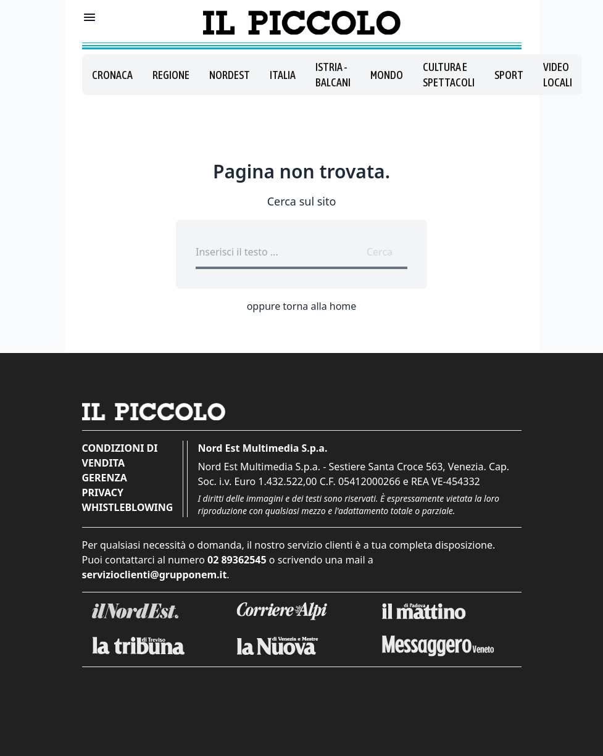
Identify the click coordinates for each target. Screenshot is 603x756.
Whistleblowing (127, 507)
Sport (508, 75)
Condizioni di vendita (120, 455)
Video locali (557, 74)
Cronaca (112, 75)
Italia (283, 75)
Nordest (229, 75)
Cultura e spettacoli (449, 74)
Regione (170, 75)
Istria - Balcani (333, 74)
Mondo (386, 75)
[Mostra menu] (89, 17)
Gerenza (104, 477)
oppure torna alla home (302, 306)
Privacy (102, 492)
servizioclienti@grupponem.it (154, 574)
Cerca (380, 252)
